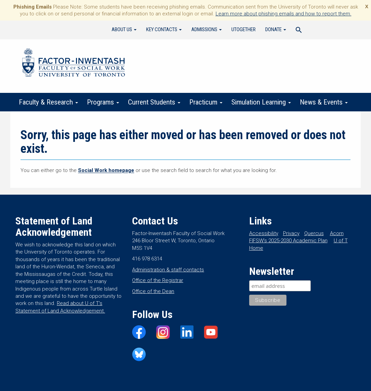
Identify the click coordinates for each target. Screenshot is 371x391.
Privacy (291, 233)
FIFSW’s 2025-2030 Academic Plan (288, 240)
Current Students (154, 102)
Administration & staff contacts (168, 270)
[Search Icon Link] (299, 31)
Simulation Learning (261, 102)
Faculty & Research (48, 102)
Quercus (314, 233)
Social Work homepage (106, 170)
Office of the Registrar (157, 280)
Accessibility (263, 233)
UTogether (243, 29)
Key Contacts (164, 29)
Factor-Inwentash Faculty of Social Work (73, 63)
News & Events (324, 102)
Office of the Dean (153, 291)
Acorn (337, 233)
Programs (103, 102)
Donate (275, 29)
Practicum (205, 102)
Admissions (206, 29)
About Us (124, 29)
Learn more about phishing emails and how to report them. (283, 14)
